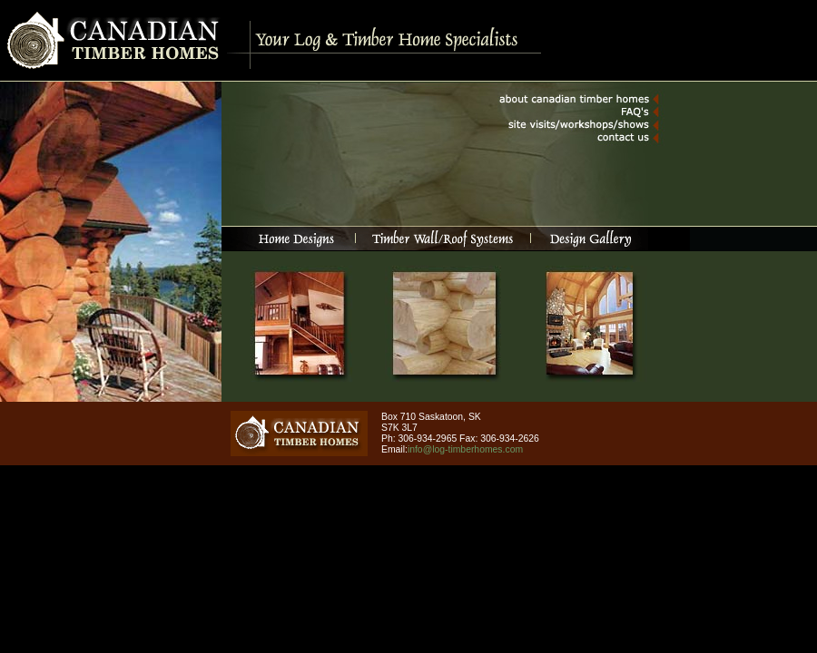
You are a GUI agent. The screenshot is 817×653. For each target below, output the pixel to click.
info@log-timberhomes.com (465, 449)
